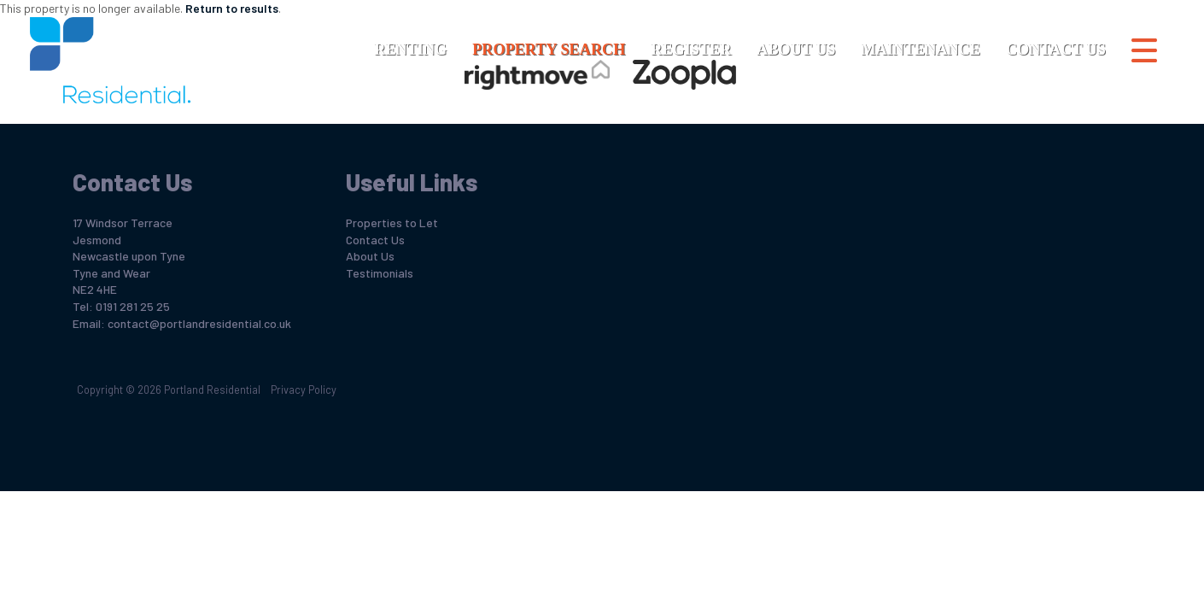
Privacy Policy (303, 389)
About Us (796, 49)
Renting (410, 49)
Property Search (548, 49)
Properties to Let (392, 222)
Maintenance (920, 49)
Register (691, 49)
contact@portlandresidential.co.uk (199, 323)
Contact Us (1056, 49)
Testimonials (379, 273)
